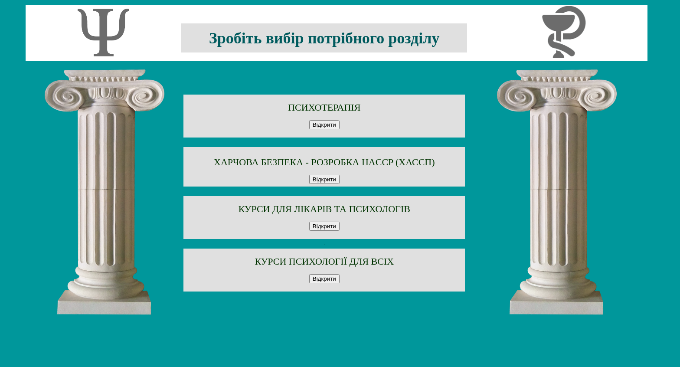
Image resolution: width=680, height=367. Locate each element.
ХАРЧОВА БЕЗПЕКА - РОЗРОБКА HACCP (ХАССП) (324, 162)
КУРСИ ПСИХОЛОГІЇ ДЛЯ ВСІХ (324, 261)
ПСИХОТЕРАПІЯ (324, 107)
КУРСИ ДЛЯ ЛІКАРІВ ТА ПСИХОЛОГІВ (324, 208)
